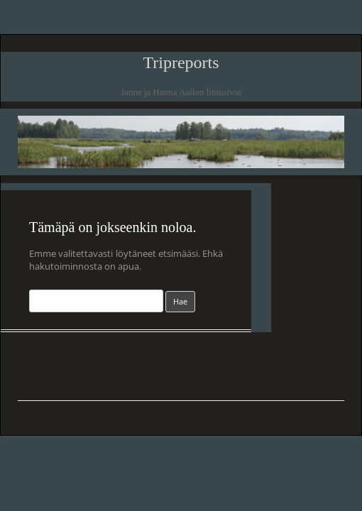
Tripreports (181, 62)
